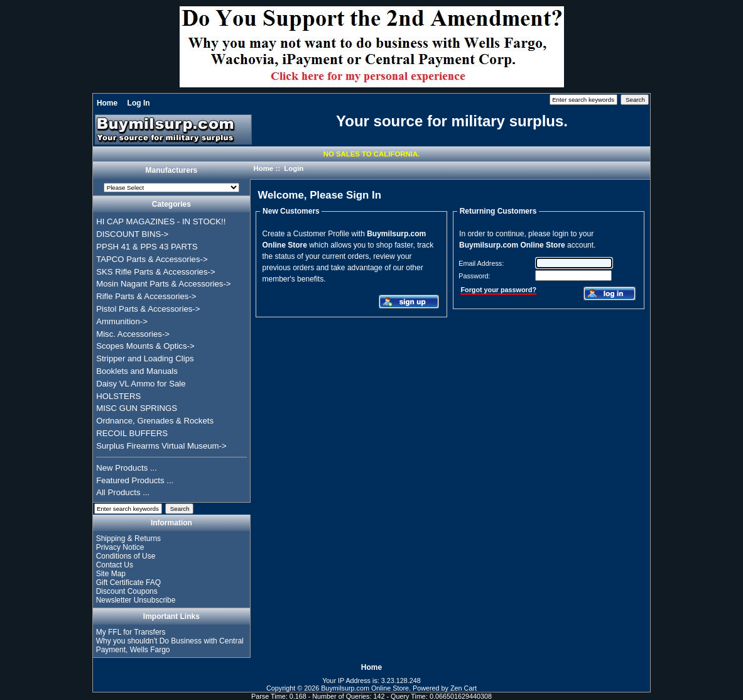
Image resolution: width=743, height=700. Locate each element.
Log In (138, 103)
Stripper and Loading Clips (144, 358)
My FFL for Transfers (131, 632)
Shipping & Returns (128, 538)
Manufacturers (172, 171)
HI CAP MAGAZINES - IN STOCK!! (160, 221)
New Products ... (126, 468)
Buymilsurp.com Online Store (365, 688)
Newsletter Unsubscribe (136, 600)
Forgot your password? (498, 289)
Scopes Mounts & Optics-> (145, 346)
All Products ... (122, 492)
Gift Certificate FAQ (128, 582)
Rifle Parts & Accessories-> (146, 296)
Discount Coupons (127, 591)
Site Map (111, 573)
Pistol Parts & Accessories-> (148, 309)
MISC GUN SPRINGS (136, 408)
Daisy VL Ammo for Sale (140, 383)
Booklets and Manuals (137, 371)
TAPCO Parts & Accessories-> (151, 259)
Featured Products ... (134, 480)
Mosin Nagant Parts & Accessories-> (163, 283)
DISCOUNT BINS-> (132, 234)
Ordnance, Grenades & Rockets (155, 420)
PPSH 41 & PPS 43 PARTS (147, 246)
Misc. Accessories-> (133, 334)
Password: (474, 276)
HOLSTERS (118, 396)
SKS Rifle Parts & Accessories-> (155, 271)
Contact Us (114, 565)
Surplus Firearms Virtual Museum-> (161, 446)
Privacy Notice (120, 547)
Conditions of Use (126, 556)
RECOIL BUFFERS (132, 433)
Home (107, 103)
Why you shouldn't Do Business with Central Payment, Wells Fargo (170, 645)
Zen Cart (463, 688)
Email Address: (481, 263)
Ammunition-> (122, 321)
